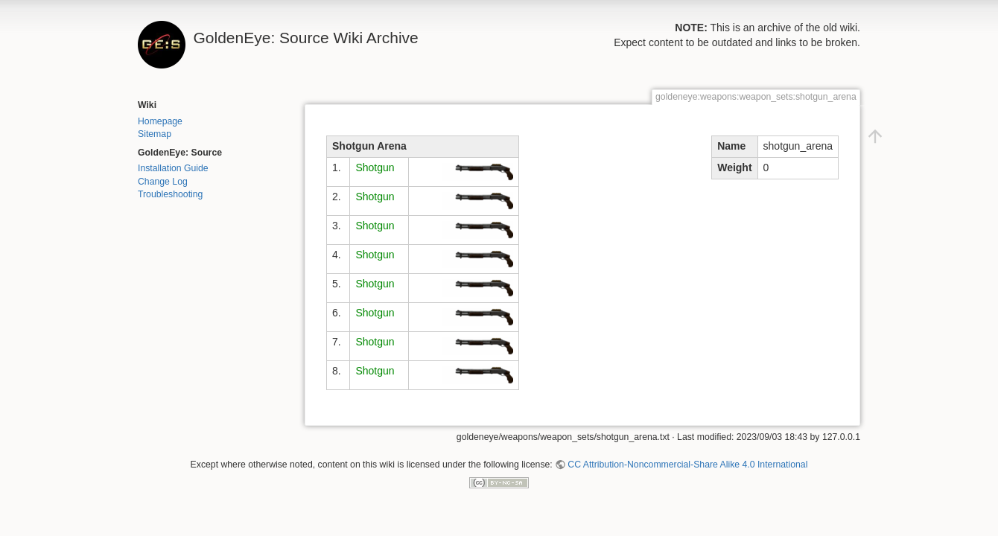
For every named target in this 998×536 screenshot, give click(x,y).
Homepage (160, 121)
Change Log (163, 181)
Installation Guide (173, 168)
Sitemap (154, 134)
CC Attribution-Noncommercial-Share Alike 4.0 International (687, 464)
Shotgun (374, 167)
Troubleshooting (170, 194)
